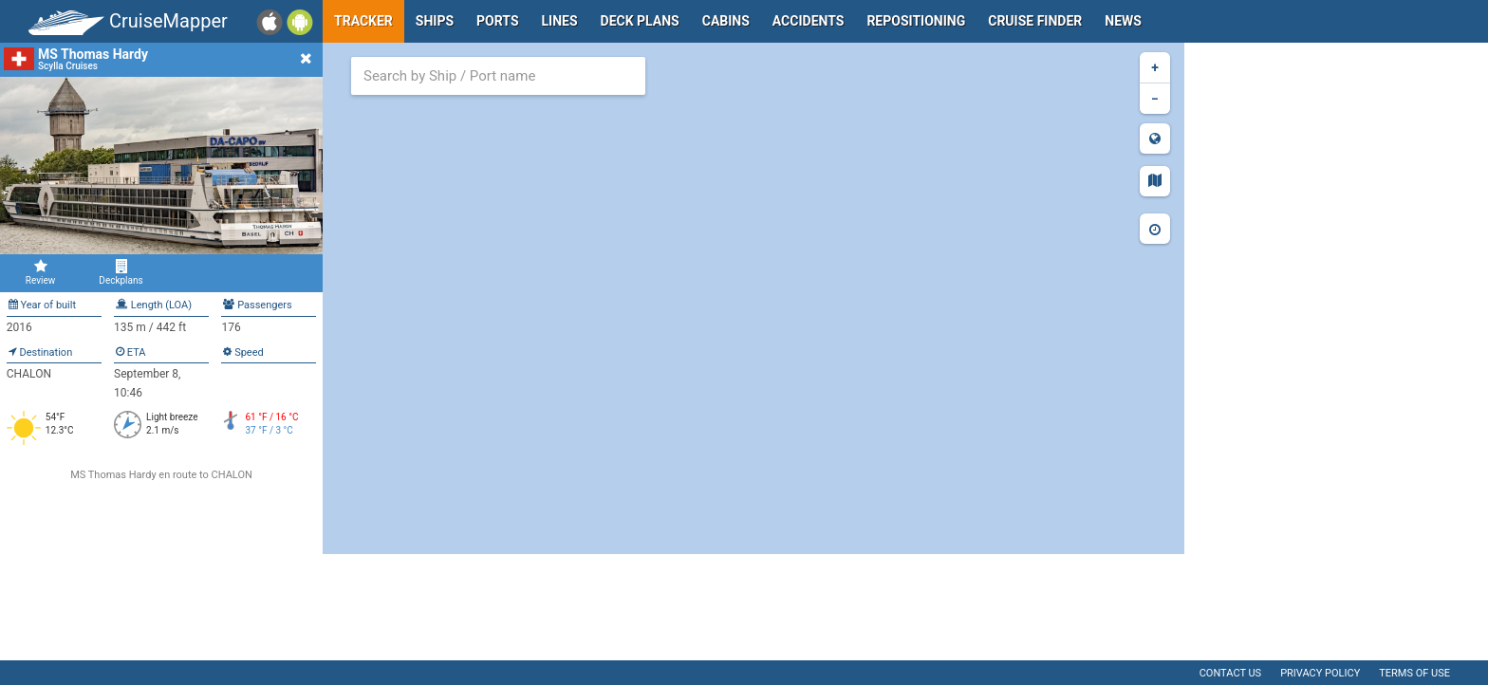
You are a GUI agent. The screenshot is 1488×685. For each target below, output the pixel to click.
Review (40, 272)
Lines (560, 20)
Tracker (363, 20)
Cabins (726, 20)
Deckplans (121, 272)
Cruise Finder (1035, 20)
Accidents (808, 20)
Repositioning (915, 20)
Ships (435, 20)
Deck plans (640, 20)
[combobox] (498, 76)
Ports (497, 20)
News (1123, 20)
